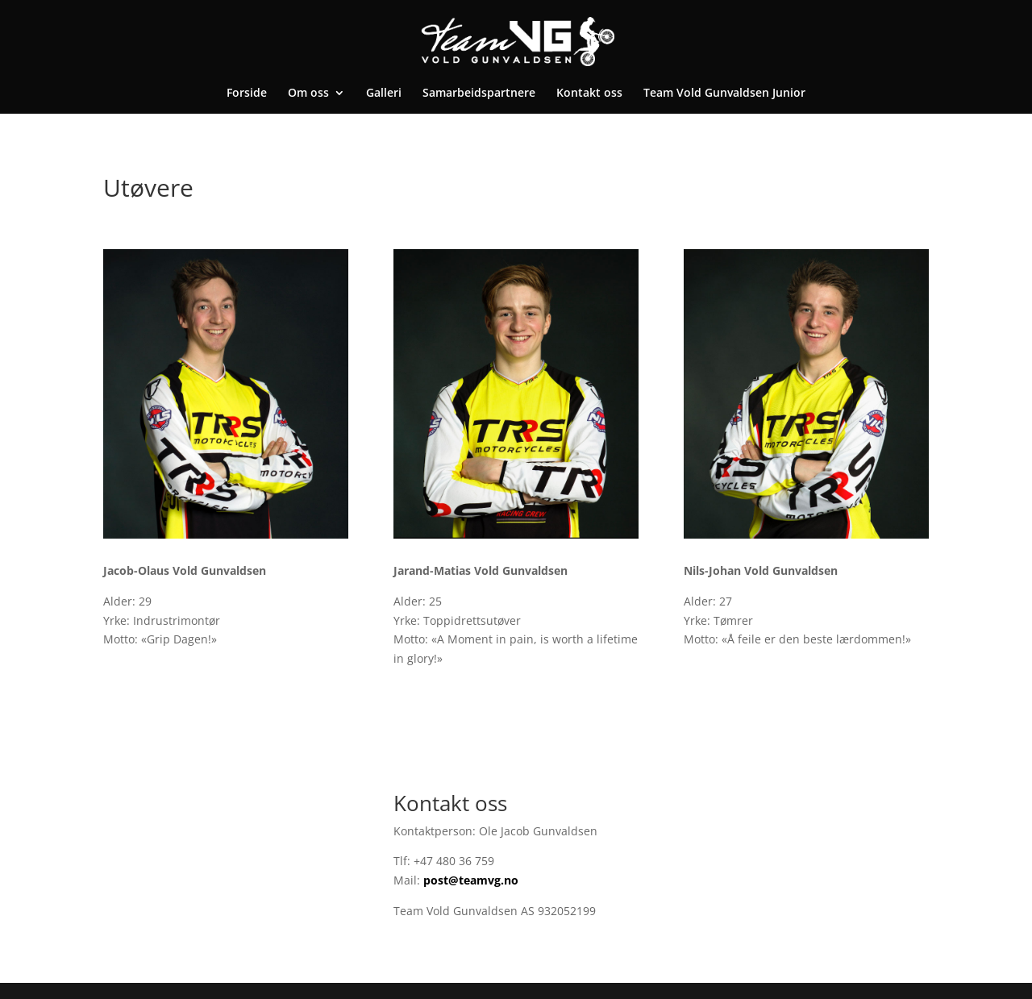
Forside (247, 93)
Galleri (384, 93)
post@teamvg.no (470, 880)
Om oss (308, 93)
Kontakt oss (589, 93)
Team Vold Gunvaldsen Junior (724, 93)
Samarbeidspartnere (478, 93)
